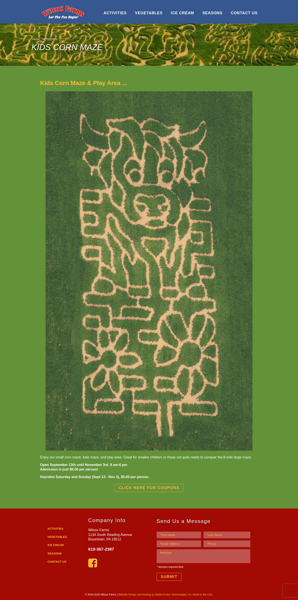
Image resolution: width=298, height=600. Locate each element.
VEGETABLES (148, 13)
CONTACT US (244, 13)
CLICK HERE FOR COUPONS (148, 488)
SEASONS (212, 13)
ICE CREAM (182, 13)
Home (36, 39)
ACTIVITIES (115, 13)
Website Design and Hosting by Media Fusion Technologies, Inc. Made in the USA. (165, 594)
